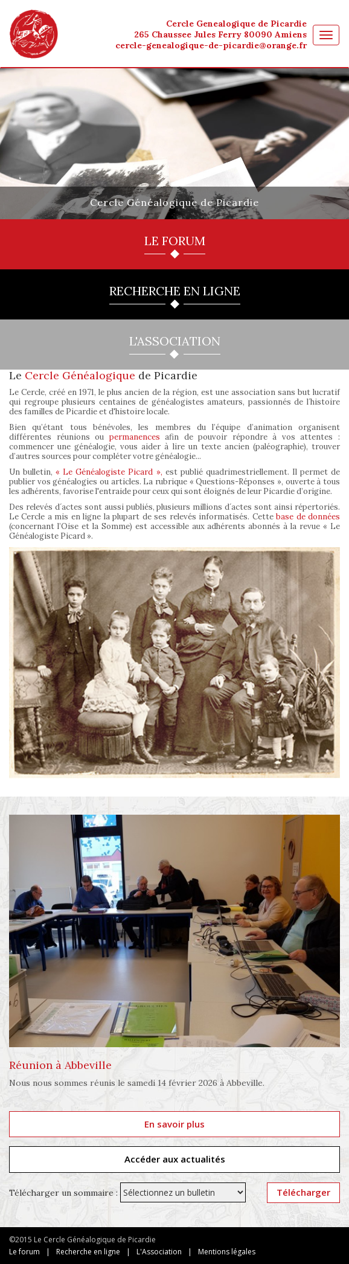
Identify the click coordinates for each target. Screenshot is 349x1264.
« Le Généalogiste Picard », (109, 472)
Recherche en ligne (88, 1251)
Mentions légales (226, 1251)
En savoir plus (174, 1124)
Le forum (24, 1251)
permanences (134, 437)
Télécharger (303, 1192)
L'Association (159, 1251)
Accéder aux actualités (174, 1159)
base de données (308, 517)
